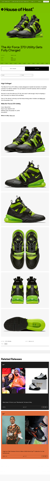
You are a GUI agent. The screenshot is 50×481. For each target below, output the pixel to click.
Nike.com (42, 98)
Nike (12, 57)
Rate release (13, 68)
